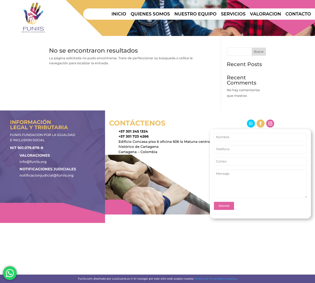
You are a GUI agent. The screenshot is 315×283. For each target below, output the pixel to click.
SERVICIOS (233, 15)
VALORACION (265, 15)
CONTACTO (298, 15)
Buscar (259, 51)
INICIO (118, 15)
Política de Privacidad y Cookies (215, 278)
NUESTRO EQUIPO (195, 15)
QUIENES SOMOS (150, 15)
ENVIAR (224, 206)
